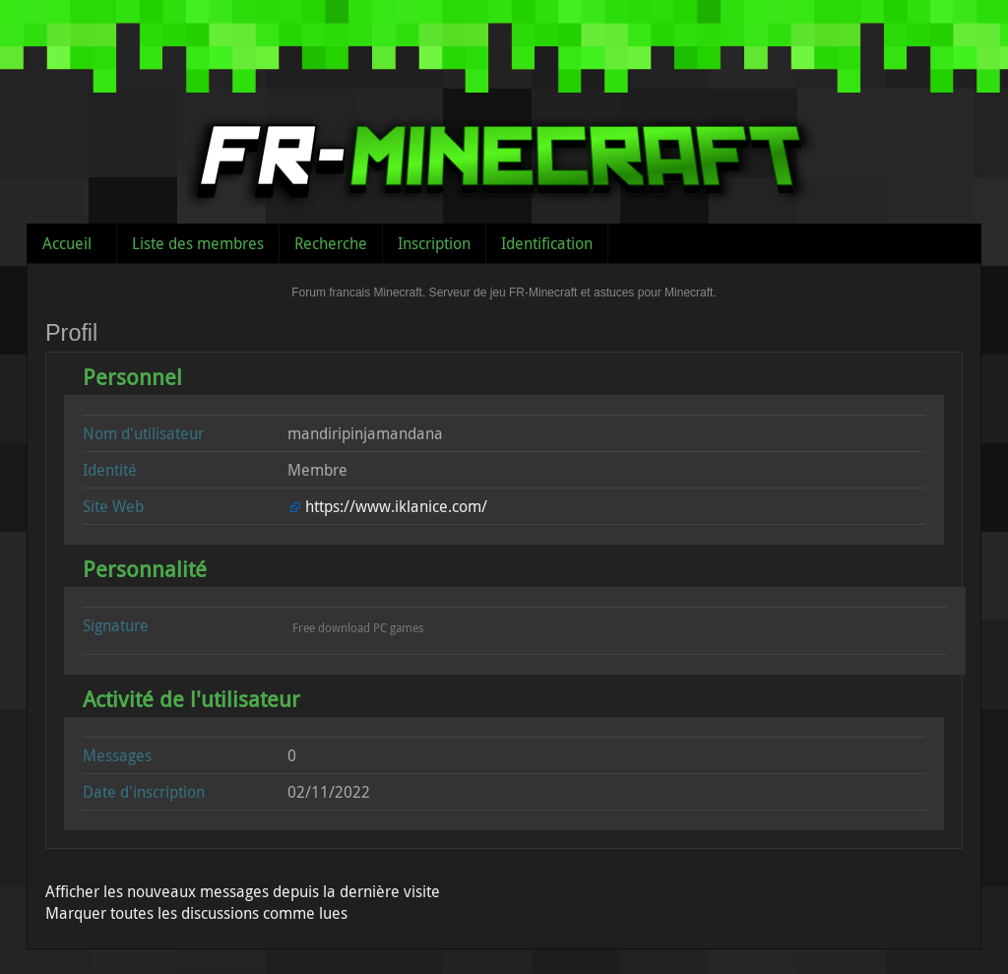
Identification (547, 243)
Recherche (330, 243)
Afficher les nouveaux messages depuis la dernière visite (242, 891)
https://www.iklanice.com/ (396, 506)
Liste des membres (198, 243)
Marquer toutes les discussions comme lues (196, 913)
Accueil (67, 243)
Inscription (434, 243)
